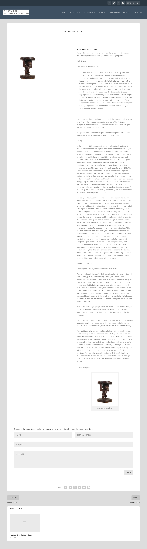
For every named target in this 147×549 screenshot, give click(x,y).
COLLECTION (73, 12)
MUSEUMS (102, 12)
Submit (129, 472)
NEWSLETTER (115, 12)
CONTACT (127, 12)
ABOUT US (138, 12)
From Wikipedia (84, 367)
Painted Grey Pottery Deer (21, 534)
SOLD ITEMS (88, 12)
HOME (63, 12)
